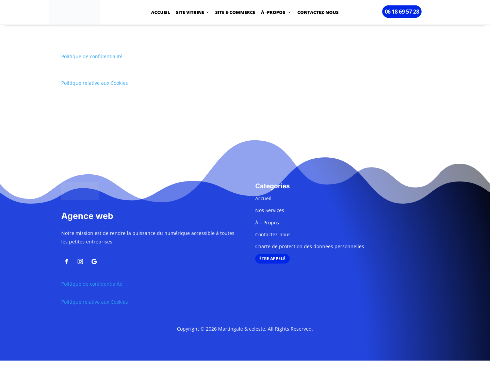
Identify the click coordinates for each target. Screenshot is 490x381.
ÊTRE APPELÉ (272, 258)
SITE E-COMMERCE (235, 13)
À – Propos (267, 222)
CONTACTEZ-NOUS (318, 13)
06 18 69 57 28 (402, 11)
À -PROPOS (273, 13)
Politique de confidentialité (91, 56)
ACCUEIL (160, 13)
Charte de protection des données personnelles (309, 246)
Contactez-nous (273, 234)
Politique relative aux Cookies (94, 83)
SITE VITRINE (190, 13)
